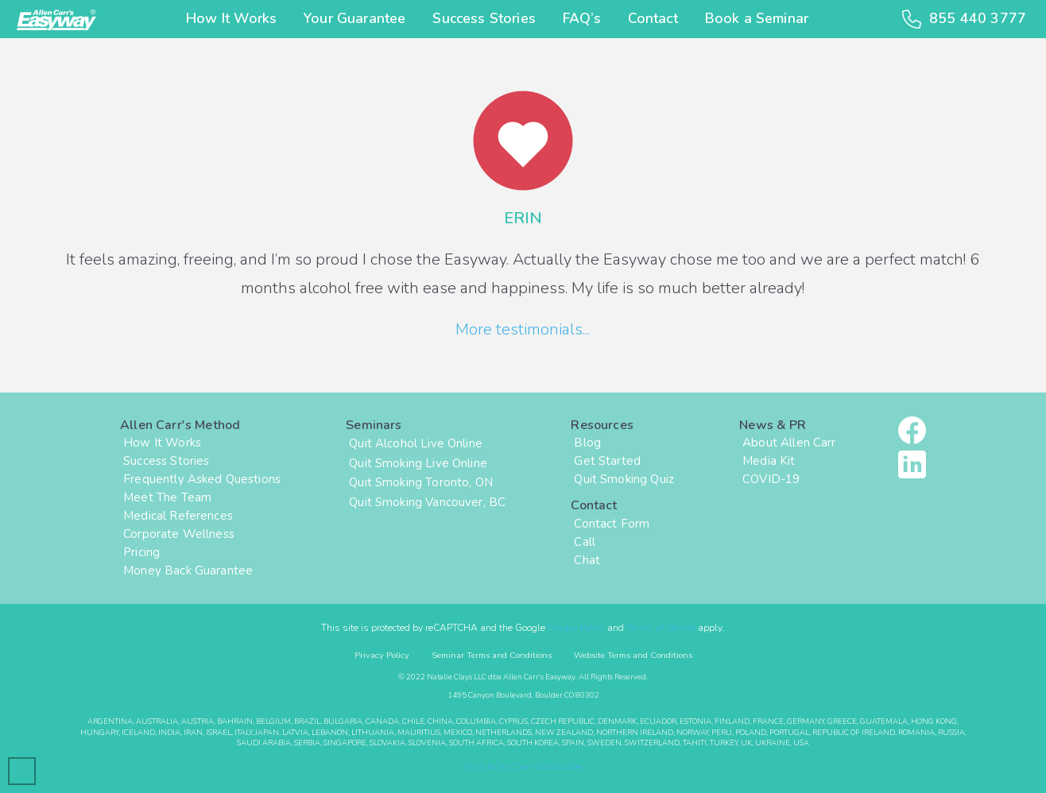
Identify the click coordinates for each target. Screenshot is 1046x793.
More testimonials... (522, 329)
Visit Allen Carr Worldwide (522, 766)
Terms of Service (660, 627)
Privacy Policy (576, 627)
